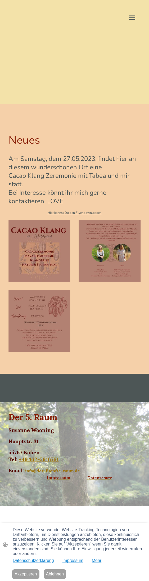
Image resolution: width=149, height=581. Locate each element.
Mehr (96, 560)
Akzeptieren (26, 574)
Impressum (72, 560)
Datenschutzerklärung (33, 560)
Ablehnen (55, 574)
